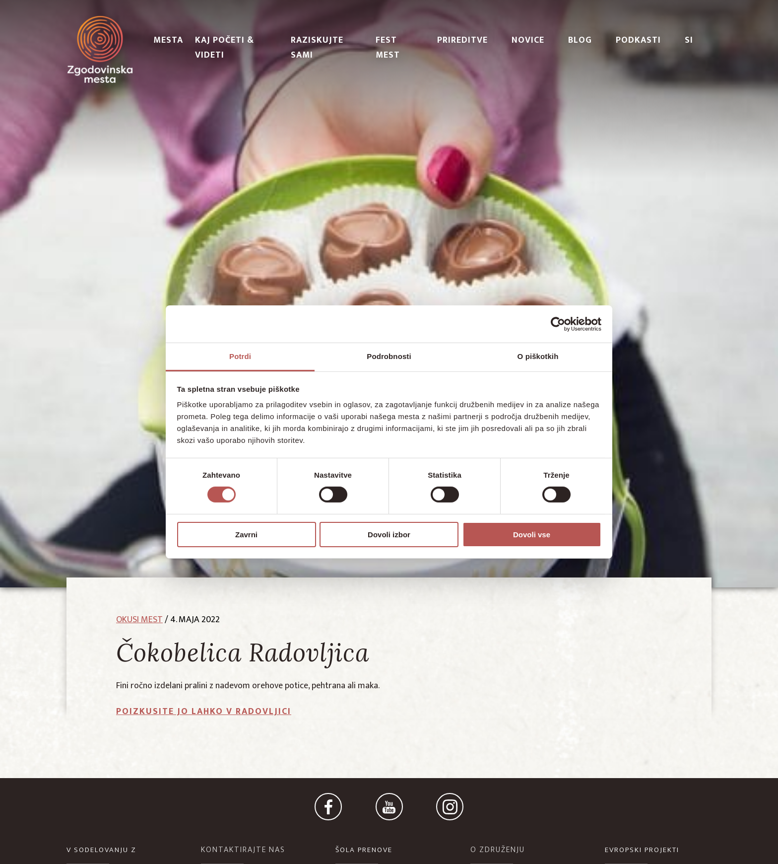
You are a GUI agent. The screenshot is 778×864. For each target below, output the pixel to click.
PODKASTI (638, 40)
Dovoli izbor (389, 534)
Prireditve (462, 40)
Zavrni (246, 534)
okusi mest (139, 619)
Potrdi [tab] (240, 356)
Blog (580, 40)
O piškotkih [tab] (538, 356)
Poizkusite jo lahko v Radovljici (203, 711)
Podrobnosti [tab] (389, 356)
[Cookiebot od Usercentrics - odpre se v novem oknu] (558, 323)
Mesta (168, 40)
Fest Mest (388, 48)
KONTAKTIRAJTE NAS (243, 850)
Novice (528, 40)
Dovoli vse (531, 534)
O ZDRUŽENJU (497, 850)
